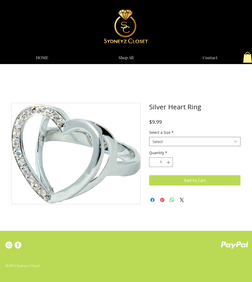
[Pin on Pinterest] (162, 200)
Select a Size (161, 132)
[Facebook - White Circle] (17, 245)
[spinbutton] (161, 162)
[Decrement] (153, 162)
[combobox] (194, 141)
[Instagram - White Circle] (8, 245)
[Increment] (169, 162)
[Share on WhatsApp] (172, 200)
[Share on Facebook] (152, 200)
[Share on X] (182, 200)
